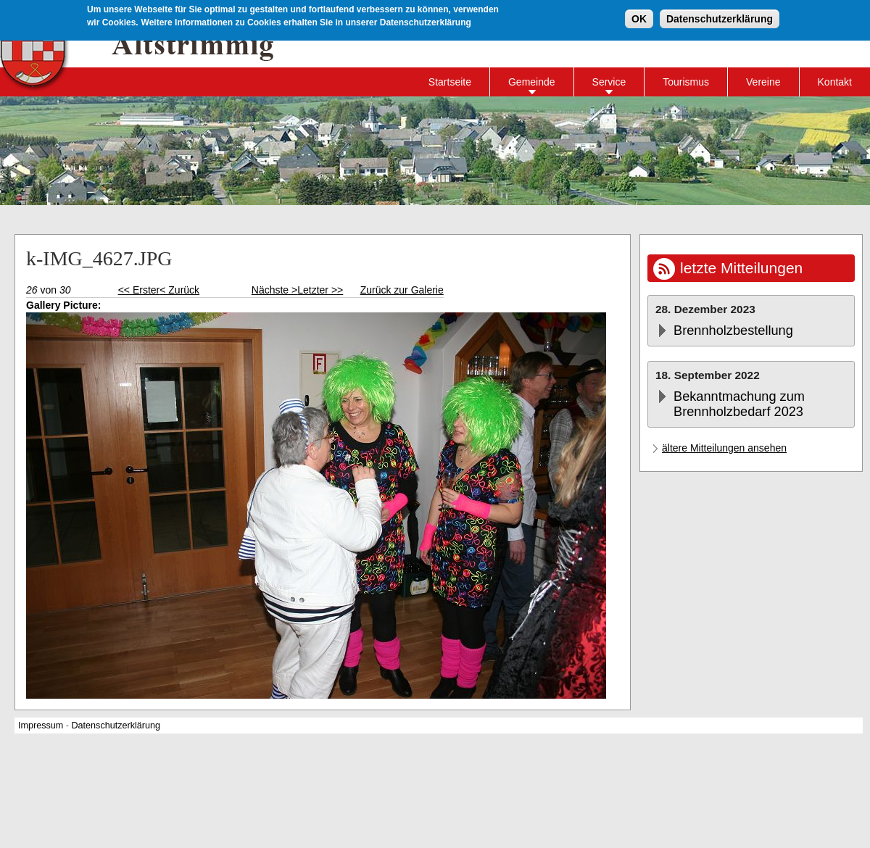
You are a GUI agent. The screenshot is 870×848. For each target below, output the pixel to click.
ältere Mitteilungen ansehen (724, 448)
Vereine (763, 82)
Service (609, 82)
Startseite (449, 82)
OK (639, 17)
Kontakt (835, 82)
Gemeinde (531, 82)
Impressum (40, 725)
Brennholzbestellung (733, 330)
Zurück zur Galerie (402, 290)
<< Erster (139, 290)
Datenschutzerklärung (719, 17)
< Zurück (179, 290)
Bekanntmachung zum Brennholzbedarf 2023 (739, 404)
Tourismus (686, 82)
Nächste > (274, 290)
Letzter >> (320, 290)
